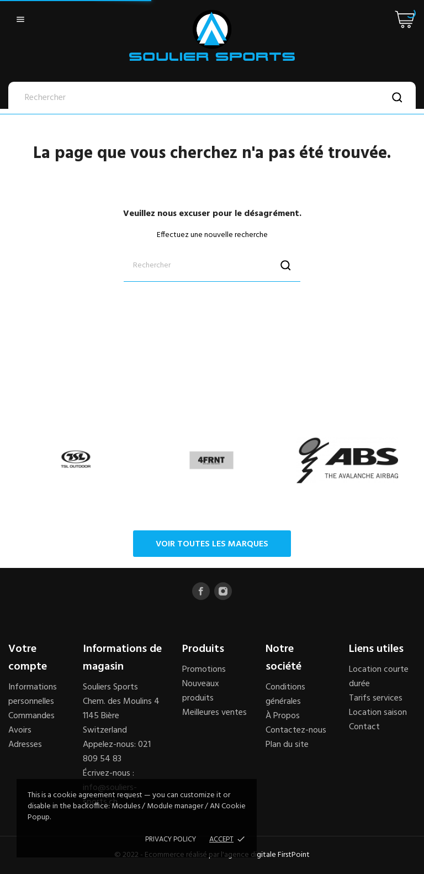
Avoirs (19, 730)
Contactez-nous (296, 730)
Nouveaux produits (200, 691)
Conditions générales (285, 694)
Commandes (31, 716)
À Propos (283, 716)
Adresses (25, 745)
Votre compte (27, 658)
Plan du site (287, 745)
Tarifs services (375, 698)
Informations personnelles (32, 694)
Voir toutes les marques (212, 544)
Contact (364, 727)
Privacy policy (170, 839)
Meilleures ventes (214, 712)
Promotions (204, 669)
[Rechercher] (212, 98)
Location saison (378, 712)
